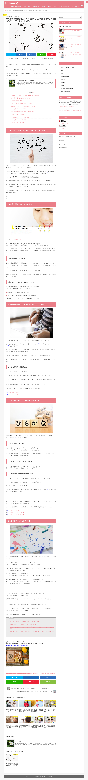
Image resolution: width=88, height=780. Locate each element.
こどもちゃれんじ (15, 239)
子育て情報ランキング (63, 127)
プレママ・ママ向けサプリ (64, 6)
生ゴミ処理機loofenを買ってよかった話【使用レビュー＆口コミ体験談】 (73, 30)
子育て (55, 6)
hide (33, 92)
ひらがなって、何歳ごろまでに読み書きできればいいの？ (25, 95)
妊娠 (29, 6)
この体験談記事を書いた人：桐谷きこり (25, 80)
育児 (31, 673)
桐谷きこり (18, 741)
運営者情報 (61, 140)
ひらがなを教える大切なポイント (19, 122)
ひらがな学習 (48, 673)
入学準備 (42, 673)
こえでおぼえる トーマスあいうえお (16, 512)
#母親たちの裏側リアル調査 (16, 6)
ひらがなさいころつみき (18, 114)
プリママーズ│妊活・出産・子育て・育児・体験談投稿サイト (43, 776)
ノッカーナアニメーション (14, 394)
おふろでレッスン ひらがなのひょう (16, 514)
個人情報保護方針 (63, 147)
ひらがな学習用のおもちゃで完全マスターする (22, 111)
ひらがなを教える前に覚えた (19, 109)
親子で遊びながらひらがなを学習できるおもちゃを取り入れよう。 (26, 621)
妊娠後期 (49, 6)
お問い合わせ (62, 143)
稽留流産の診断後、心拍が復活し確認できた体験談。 (72, 45)
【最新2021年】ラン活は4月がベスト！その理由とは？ (23, 624)
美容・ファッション (75, 6)
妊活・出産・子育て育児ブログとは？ (67, 136)
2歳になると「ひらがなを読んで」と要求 (22, 103)
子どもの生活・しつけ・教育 (18, 673)
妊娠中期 (43, 6)
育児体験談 (36, 673)
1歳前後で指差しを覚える (18, 100)
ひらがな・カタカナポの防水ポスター (21, 120)
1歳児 (27, 673)
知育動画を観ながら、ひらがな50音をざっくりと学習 (24, 106)
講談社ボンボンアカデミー (14, 392)
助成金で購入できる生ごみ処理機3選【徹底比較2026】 (72, 37)
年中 (54, 673)
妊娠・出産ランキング (63, 123)
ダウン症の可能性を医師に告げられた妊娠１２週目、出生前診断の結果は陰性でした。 (72, 54)
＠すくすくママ (63, 109)
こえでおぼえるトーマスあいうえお (20, 117)
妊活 (25, 6)
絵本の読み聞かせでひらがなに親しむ (20, 98)
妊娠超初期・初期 (36, 6)
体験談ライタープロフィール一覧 (66, 106)
